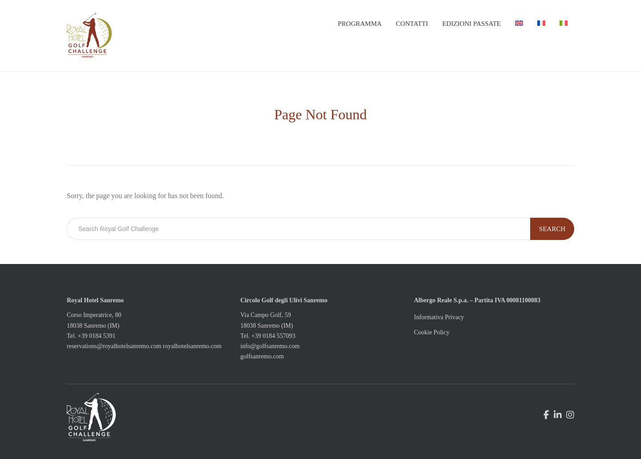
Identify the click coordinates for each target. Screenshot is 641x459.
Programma (359, 23)
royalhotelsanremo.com (192, 346)
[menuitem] (519, 23)
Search (552, 228)
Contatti (412, 23)
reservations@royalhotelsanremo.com (114, 346)
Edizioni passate (471, 23)
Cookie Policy (432, 332)
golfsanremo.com (262, 356)
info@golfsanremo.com (270, 346)
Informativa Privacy (439, 317)
